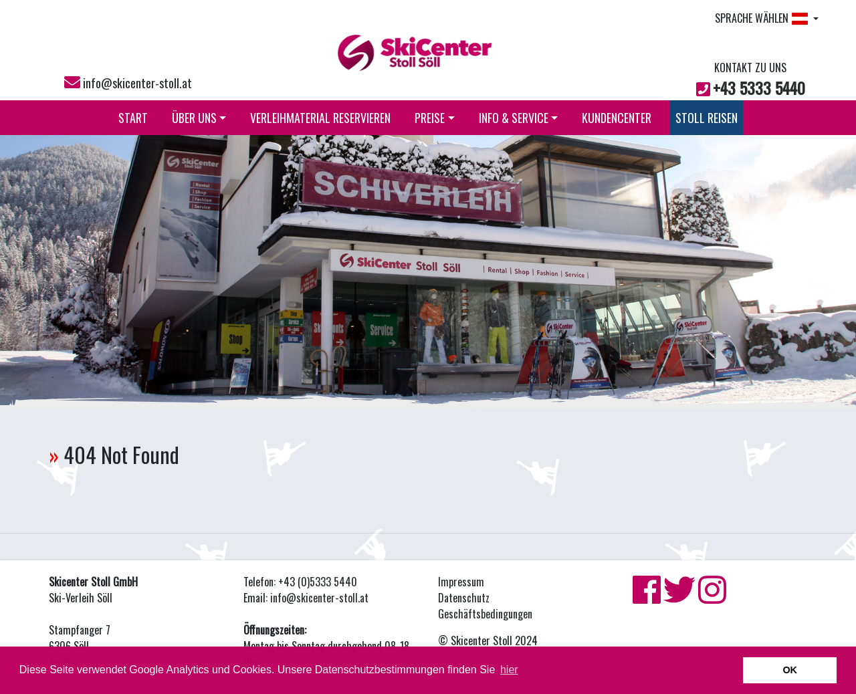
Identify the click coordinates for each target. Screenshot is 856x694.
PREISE (435, 117)
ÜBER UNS (199, 117)
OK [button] (789, 670)
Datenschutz (464, 598)
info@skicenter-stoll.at (137, 83)
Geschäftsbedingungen (485, 614)
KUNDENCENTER (616, 117)
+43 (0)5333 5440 (317, 582)
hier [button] (509, 669)
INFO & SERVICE (518, 117)
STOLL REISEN (706, 117)
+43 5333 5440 (759, 88)
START (133, 117)
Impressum (461, 582)
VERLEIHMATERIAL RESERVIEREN (320, 117)
